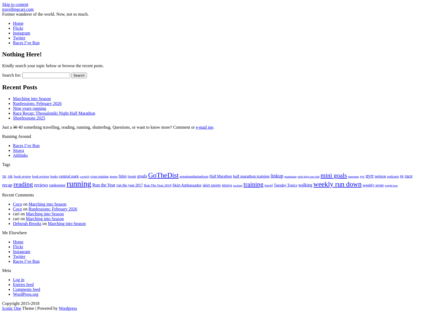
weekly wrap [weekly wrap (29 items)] (373, 185)
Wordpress (68, 308)
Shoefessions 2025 (29, 118)
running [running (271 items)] (79, 183)
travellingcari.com (18, 9)
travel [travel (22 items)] (269, 185)
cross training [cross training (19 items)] (99, 176)
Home (18, 23)
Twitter (19, 38)
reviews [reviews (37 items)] (41, 185)
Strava (18, 150)
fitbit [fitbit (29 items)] (122, 176)
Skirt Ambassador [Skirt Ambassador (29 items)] (187, 185)
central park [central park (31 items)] (69, 176)
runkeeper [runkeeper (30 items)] (57, 185)
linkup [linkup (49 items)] (277, 176)
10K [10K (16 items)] (10, 176)
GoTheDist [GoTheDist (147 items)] (163, 175)
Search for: (11, 75)
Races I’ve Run (26, 42)
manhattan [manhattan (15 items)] (290, 176)
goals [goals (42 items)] (142, 176)
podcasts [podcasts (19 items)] (393, 176)
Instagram (21, 33)
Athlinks (20, 155)
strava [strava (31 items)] (227, 185)
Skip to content (15, 4)
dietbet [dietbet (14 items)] (113, 176)
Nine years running (29, 108)
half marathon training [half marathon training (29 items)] (251, 176)
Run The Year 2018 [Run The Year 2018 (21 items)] (157, 185)
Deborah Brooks (27, 223)
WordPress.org (25, 294)
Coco (17, 204)
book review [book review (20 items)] (22, 176)
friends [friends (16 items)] (132, 176)
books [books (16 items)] (54, 176)
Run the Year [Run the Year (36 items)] (103, 185)
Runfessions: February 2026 (37, 103)
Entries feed (23, 284)
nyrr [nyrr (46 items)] (370, 176)
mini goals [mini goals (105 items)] (333, 175)
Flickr (18, 28)
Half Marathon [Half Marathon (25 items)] (220, 176)
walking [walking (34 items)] (305, 185)
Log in (18, 279)
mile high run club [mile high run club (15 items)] (309, 176)
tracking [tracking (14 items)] (238, 185)
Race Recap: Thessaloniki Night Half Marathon (54, 113)
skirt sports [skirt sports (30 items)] (212, 185)
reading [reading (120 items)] (23, 184)
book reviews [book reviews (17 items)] (40, 176)
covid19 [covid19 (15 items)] (84, 176)
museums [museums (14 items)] (353, 176)
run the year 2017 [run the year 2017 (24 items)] (130, 185)
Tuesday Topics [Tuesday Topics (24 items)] (285, 185)
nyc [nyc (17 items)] (362, 176)
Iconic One (11, 308)
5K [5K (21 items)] (4, 176)
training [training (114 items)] (254, 184)
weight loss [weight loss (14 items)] (391, 185)
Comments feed (26, 289)
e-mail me (204, 127)
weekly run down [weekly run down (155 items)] (337, 184)
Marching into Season (32, 98)
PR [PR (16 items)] (402, 176)
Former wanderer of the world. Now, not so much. (45, 14)
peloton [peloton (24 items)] (380, 176)
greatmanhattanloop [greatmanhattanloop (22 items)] (194, 176)
